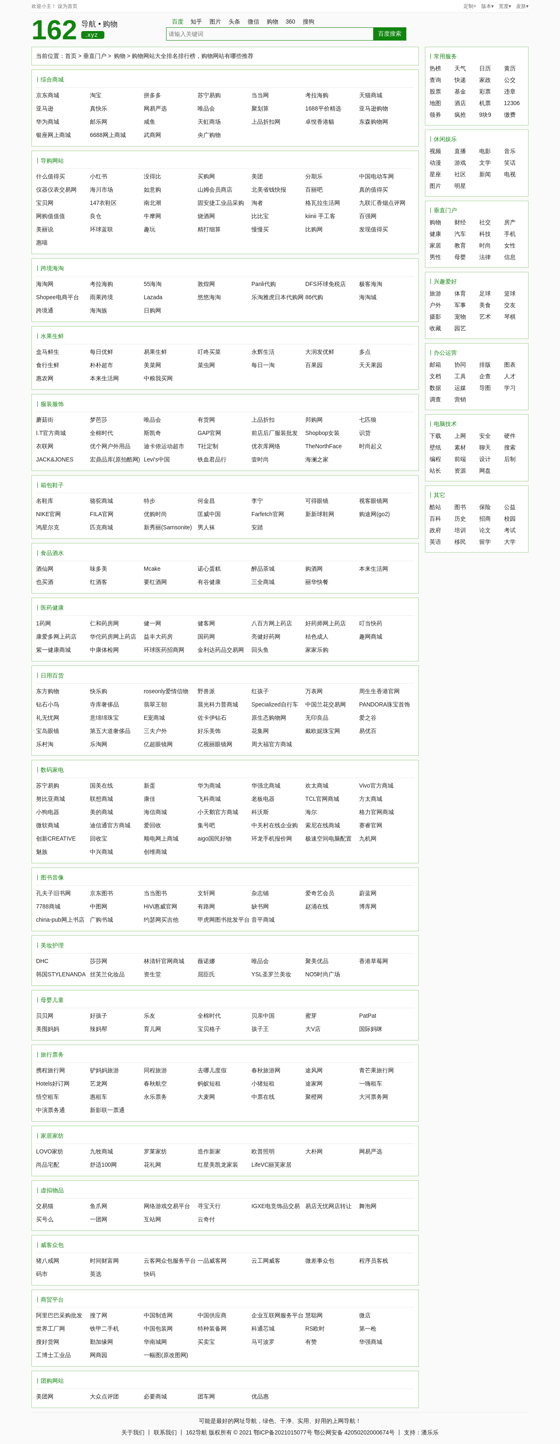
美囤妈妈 (47, 1029)
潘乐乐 (430, 1433)
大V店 (313, 1029)
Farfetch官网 (267, 514)
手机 (510, 234)
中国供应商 (212, 1315)
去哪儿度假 (212, 1070)
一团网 (98, 1219)
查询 (435, 80)
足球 (485, 294)
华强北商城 (265, 786)
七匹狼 (368, 420)
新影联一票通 (107, 1110)
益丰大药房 (158, 637)
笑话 (510, 163)
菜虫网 (206, 365)
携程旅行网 (50, 1070)
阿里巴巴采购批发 (59, 1315)
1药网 (43, 623)
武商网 (152, 135)
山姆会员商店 (215, 190)
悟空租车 (47, 1097)
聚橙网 (314, 1097)
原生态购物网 (268, 718)
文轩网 (206, 893)
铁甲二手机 (104, 1329)
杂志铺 (260, 893)
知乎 (199, 22)
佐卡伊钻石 (212, 718)
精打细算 (209, 229)
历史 (460, 519)
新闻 (485, 174)
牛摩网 (152, 216)
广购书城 (101, 920)
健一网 (152, 623)
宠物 (460, 317)
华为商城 (47, 122)
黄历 (510, 68)
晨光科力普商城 (218, 705)
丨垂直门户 (442, 210)
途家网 (314, 1084)
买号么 (44, 1219)
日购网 (152, 311)
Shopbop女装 (322, 433)
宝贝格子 (209, 1029)
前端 (460, 459)
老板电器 (263, 799)
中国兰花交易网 (325, 705)
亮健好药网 (265, 637)
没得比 (152, 176)
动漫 (435, 163)
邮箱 (435, 365)
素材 (460, 447)
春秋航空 (155, 1084)
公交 (510, 80)
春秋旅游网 (265, 1070)
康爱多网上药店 (56, 637)
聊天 (485, 447)
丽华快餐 (316, 582)
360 (293, 22)
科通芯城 (263, 1329)
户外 (435, 305)
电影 (485, 151)
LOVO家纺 (49, 1151)
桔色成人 (316, 637)
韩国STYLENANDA (61, 974)
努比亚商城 (50, 799)
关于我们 (133, 1433)
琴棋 (510, 317)
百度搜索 (389, 34)
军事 (460, 305)
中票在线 (263, 1097)
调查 (435, 399)
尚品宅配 (47, 1165)
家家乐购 (316, 650)
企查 (485, 376)
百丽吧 (314, 190)
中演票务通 (50, 1110)
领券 (435, 115)
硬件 (510, 436)
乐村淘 (44, 744)
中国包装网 (158, 1329)
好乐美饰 (209, 731)
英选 (95, 1274)
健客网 (206, 623)
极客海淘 (370, 284)
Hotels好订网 (53, 1084)
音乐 (510, 151)
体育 (460, 294)
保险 (485, 507)
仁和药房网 (104, 623)
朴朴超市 (101, 365)
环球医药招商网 (164, 650)
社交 (485, 222)
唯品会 (206, 109)
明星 (460, 186)
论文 (485, 530)
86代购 (314, 297)
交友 (510, 305)
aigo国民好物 (215, 839)
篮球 (510, 294)
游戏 (460, 163)
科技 (485, 234)
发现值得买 (373, 229)
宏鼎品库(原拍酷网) (115, 460)
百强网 (368, 216)
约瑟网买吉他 (161, 920)
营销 (460, 399)
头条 (237, 22)
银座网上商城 (53, 135)
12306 (512, 103)
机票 (485, 103)
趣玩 (149, 229)
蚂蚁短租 (209, 1084)
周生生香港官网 (379, 691)
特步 (149, 501)
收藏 (435, 328)
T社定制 (208, 446)
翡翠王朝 (155, 705)
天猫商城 (370, 95)
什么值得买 (50, 176)
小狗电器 (47, 812)
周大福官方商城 (271, 744)
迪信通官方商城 (110, 825)
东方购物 (47, 691)
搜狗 (308, 22)
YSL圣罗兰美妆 (271, 974)
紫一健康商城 (53, 650)
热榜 (435, 68)
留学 (485, 542)
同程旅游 (155, 1070)
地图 (435, 103)
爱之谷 (368, 718)
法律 (485, 257)
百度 (177, 22)
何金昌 (206, 501)
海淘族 (98, 311)
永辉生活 (263, 352)
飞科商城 (209, 799)
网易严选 (155, 109)
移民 (460, 542)
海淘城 (368, 297)
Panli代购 (263, 284)
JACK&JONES (54, 460)
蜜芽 (311, 1016)
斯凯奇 (152, 433)
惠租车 (98, 1097)
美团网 (44, 1397)
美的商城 (101, 812)
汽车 (460, 234)
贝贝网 (44, 1016)
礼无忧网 (47, 718)
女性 (510, 246)
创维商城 (155, 852)
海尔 (311, 812)
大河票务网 (373, 1097)
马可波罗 (263, 1342)
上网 (460, 436)
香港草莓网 (373, 961)
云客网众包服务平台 (170, 1261)
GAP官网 (209, 433)
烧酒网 (206, 216)
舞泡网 (368, 1206)
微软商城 (47, 825)
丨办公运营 (442, 353)
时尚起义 (370, 446)
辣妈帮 (98, 1029)
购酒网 (314, 569)
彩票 (485, 92)
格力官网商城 (376, 812)
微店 (365, 1315)
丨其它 (436, 495)
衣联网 (44, 446)
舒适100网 (103, 1165)
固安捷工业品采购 (221, 203)
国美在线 (101, 786)
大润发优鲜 (319, 352)
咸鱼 (149, 122)
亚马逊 (44, 109)
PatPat (367, 1016)
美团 (257, 176)
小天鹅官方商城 (218, 812)
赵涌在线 (316, 906)
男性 (435, 257)
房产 (510, 222)
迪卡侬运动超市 (164, 446)
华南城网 (155, 1342)
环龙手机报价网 (271, 839)
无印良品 (316, 718)
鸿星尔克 (47, 527)
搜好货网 (47, 1342)
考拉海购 (316, 95)
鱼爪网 (98, 1206)
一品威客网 (212, 1261)
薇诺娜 (206, 961)
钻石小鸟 (47, 705)
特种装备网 (212, 1329)
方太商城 (370, 799)
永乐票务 (155, 1097)
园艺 (460, 328)
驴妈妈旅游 (104, 1070)
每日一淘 (263, 365)
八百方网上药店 (271, 623)
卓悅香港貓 (319, 122)
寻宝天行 (209, 1206)
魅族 (42, 852)
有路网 (206, 906)
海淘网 (44, 284)
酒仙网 (44, 569)
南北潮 (152, 203)
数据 (435, 388)
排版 (485, 365)
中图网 (98, 906)
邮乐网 (98, 122)
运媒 (460, 388)
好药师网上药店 (325, 623)
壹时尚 (260, 460)
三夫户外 (155, 731)
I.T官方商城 (51, 433)
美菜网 (152, 365)
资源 (460, 471)
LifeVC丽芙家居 (271, 1165)
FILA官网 (101, 514)
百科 (435, 519)
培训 (460, 530)
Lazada (153, 297)
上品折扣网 (265, 122)
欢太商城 (316, 786)
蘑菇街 (44, 420)
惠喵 (42, 243)
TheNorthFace (323, 446)
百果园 (314, 365)
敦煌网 (206, 284)
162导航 (196, 1433)
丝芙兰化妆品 (107, 974)
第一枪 (368, 1329)
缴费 (510, 115)
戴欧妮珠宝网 (322, 731)
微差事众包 (319, 1261)
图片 (218, 22)
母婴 (460, 257)
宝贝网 (44, 203)
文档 (435, 376)
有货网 (206, 420)
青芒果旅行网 (376, 1070)
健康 (435, 234)
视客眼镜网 (373, 501)
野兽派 (206, 691)
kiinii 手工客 (320, 216)
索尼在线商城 (322, 825)
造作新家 (209, 1151)
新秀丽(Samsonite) (168, 527)
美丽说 (44, 229)
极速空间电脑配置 (328, 839)
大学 (510, 542)
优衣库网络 (265, 446)
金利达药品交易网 (221, 650)
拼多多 (152, 95)
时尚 (485, 246)
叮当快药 (370, 623)
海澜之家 (316, 460)
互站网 (152, 1219)
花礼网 (152, 1165)
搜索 (510, 447)
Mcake (152, 569)
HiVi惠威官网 (160, 906)
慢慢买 (260, 229)
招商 (485, 519)
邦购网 (314, 420)
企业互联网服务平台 (277, 1315)
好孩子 (98, 1016)
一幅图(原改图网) (166, 1355)
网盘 (485, 471)
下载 (435, 436)
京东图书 (101, 893)
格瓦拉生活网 (322, 203)
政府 (435, 530)
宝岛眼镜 (47, 731)
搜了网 (98, 1315)
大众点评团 (104, 1397)
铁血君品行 (212, 460)
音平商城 (263, 920)
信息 (510, 257)
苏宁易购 (209, 95)
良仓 (95, 216)
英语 (435, 542)
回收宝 (98, 839)
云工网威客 (265, 1261)
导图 (485, 388)
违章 (510, 92)
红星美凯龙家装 (218, 1165)
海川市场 (101, 190)
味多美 (98, 569)
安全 (485, 436)
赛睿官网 (370, 825)
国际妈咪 (370, 1029)
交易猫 (44, 1206)
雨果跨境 (101, 297)
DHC (42, 961)
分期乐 (314, 176)
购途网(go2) (374, 514)
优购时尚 (155, 514)
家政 (485, 80)
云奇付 (206, 1219)
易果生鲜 (155, 352)
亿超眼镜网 (158, 744)
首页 (71, 56)
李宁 (257, 501)
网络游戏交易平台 (167, 1206)
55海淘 (153, 284)
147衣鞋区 (103, 203)
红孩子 (260, 691)
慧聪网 (314, 1315)
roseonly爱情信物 (166, 691)
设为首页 (67, 6)
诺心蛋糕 (209, 569)
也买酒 (44, 582)
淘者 (257, 203)
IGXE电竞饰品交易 (275, 1206)
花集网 (260, 731)
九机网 (368, 839)
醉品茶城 (263, 569)
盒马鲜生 (47, 352)
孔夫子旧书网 (53, 893)
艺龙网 (98, 1084)
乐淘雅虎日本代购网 (277, 297)
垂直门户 (94, 56)
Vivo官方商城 (376, 786)
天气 (460, 68)
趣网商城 (370, 637)
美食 (485, 305)
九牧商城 (101, 1151)
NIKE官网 (48, 514)
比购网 (314, 229)
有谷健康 (209, 582)
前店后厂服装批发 (274, 433)
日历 (485, 68)
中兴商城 (101, 852)
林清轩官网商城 (164, 961)
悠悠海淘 (209, 297)
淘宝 (95, 95)
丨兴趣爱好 (442, 282)
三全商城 (263, 582)
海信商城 (155, 812)
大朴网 (314, 1151)
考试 (510, 530)
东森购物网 (373, 122)
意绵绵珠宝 (104, 718)
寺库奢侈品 (104, 705)
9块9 (485, 115)
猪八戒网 (47, 1261)
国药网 (206, 637)
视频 (435, 151)
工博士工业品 (53, 1355)
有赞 (311, 1342)
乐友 (149, 1016)
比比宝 (260, 216)
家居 (435, 246)
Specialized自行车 (274, 705)
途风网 (314, 1070)
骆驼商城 (101, 501)
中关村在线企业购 (274, 825)
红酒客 (98, 582)
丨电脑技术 (442, 424)
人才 (510, 376)
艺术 (485, 317)
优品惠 (260, 1397)
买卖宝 (206, 1342)
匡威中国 (209, 514)
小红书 (98, 176)
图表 (510, 365)
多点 (365, 352)
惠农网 (44, 378)
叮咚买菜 (209, 352)
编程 (435, 459)
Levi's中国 (157, 460)
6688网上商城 (108, 135)
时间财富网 (104, 1261)
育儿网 (152, 1029)
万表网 (314, 691)
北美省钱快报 (268, 190)
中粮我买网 (158, 378)
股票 (435, 92)
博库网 (368, 906)
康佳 (149, 799)
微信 (256, 22)
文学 (485, 163)
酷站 (435, 507)
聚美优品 (316, 961)
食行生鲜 (47, 365)
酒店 (460, 103)
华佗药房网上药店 (113, 637)
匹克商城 (101, 527)
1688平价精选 (323, 109)
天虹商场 (209, 122)
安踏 (257, 527)
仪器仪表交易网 (56, 190)
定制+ (469, 6)
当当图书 (155, 893)
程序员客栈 (373, 1261)
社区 (460, 174)
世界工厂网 (50, 1329)
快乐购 (98, 691)
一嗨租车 (370, 1084)
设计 (485, 459)
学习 (510, 388)
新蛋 (149, 786)
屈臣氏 (206, 974)
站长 (435, 471)
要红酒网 (155, 582)
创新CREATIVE (56, 839)
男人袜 (206, 527)
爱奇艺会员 (319, 893)
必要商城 (155, 1397)
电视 (510, 174)
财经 (460, 222)
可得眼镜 (316, 501)
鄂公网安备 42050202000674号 (354, 1433)
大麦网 (206, 1097)
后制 (510, 459)
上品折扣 (263, 420)
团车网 (206, 1397)
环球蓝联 (101, 229)
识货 (365, 433)
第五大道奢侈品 (110, 731)
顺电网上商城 (161, 839)
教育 (460, 246)
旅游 (435, 294)
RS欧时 (315, 1329)
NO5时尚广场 (322, 974)
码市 (42, 1274)
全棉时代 (101, 433)
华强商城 (370, 1342)
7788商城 (48, 906)
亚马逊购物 (373, 109)
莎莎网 (98, 961)
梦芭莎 (98, 420)
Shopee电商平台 (57, 297)
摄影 (435, 317)
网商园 (98, 1355)
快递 (460, 80)
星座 (435, 174)
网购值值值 (50, 216)
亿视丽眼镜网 (215, 744)
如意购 (152, 190)
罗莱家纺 (155, 1151)
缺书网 (260, 906)
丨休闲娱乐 (442, 139)
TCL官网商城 (322, 799)
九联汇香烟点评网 (382, 203)
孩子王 (260, 1029)
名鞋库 (44, 501)
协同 (460, 365)
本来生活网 (104, 378)
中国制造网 (158, 1315)
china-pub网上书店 (60, 920)
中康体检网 (104, 650)
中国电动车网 (376, 176)
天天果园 (370, 365)
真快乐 (98, 109)
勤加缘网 (101, 1342)
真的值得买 (373, 190)
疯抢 (460, 115)
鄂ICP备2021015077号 (282, 1433)
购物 (275, 22)
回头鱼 (260, 650)
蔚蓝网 (368, 893)
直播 (460, 151)
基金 (460, 92)
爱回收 (152, 825)
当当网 (260, 95)
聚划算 (260, 109)
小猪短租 (263, 1084)
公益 (510, 507)
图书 (460, 507)
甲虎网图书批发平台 (224, 920)
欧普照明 (263, 1151)
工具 (460, 376)
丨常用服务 (442, 56)
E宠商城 (154, 718)
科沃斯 (260, 812)
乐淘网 (98, 744)
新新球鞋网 (319, 514)
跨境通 (44, 311)
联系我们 (165, 1433)
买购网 (206, 176)
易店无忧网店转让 (328, 1206)
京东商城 (47, 95)
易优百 (368, 731)
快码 (149, 1274)
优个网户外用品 (110, 446)
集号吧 (206, 825)
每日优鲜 (101, 352)
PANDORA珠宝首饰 (384, 705)
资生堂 (152, 974)
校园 (510, 519)
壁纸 (435, 447)
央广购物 (209, 135)
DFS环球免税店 (325, 284)
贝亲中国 (263, 1016)
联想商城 (101, 799)
